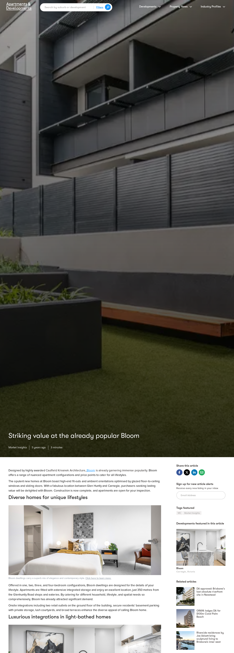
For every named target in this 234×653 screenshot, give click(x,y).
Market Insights (17, 447)
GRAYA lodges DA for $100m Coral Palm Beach (208, 613)
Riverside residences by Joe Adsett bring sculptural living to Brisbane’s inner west (210, 637)
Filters (99, 7)
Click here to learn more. (98, 578)
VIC (179, 513)
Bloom (179, 568)
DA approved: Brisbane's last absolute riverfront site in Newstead (211, 591)
